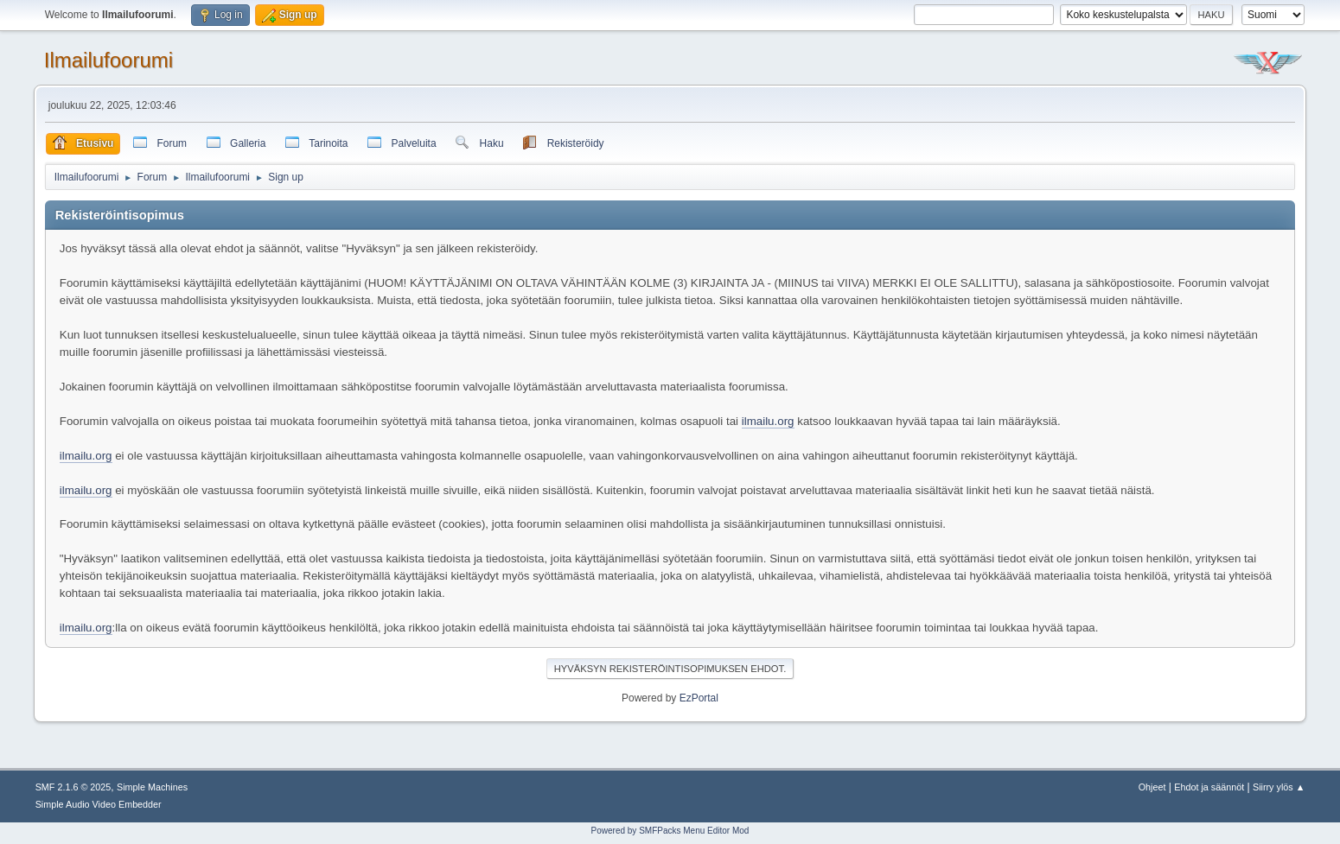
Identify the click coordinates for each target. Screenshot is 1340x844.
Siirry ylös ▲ (1279, 787)
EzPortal (699, 698)
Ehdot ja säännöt (1209, 787)
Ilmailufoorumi (108, 60)
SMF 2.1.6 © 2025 (73, 787)
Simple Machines (152, 787)
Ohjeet (1152, 787)
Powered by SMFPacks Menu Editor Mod (670, 830)
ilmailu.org (768, 421)
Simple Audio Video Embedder (98, 804)
